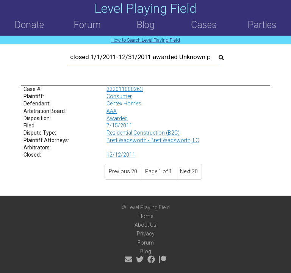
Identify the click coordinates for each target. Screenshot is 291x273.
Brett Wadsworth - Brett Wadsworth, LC (152, 140)
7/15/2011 (119, 125)
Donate (29, 24)
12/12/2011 (120, 155)
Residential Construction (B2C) (143, 133)
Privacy (146, 234)
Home (145, 216)
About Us (145, 225)
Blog (145, 24)
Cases (204, 24)
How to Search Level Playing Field (145, 40)
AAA (111, 111)
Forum (87, 24)
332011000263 (124, 89)
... (108, 147)
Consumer (119, 96)
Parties (262, 24)
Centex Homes (123, 103)
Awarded (117, 118)
